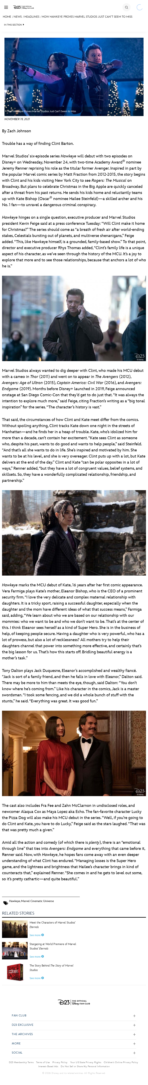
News (18, 16)
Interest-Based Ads (48, 1066)
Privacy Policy (60, 1062)
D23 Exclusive (22, 1025)
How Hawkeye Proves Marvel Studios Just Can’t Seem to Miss (87, 16)
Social (17, 1053)
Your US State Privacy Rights (85, 1062)
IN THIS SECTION (13, 24)
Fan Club (19, 1015)
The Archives (22, 1034)
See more (37, 935)
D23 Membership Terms (21, 1062)
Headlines (31, 16)
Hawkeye (14, 901)
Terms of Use (43, 1062)
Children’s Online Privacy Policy (121, 1062)
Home (7, 16)
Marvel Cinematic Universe (37, 901)
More (16, 1043)
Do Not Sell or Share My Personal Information (85, 1066)
